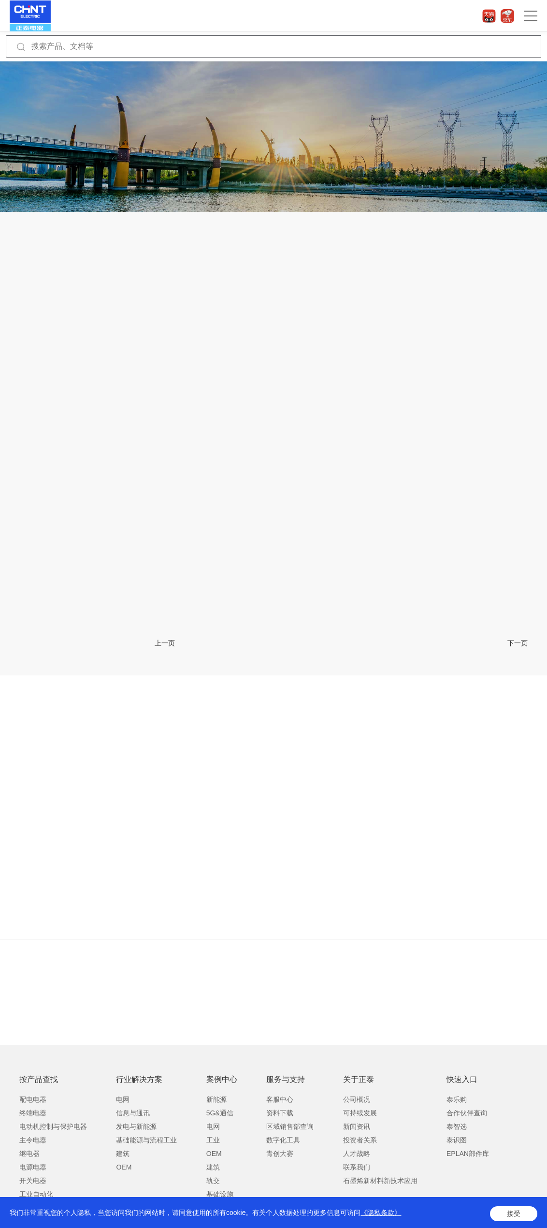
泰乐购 (456, 1099)
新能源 (216, 1099)
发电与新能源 (136, 1126)
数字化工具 (283, 1140)
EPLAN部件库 (467, 1153)
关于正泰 (358, 1079)
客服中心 (279, 1099)
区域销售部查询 (290, 1126)
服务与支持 (285, 1079)
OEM (123, 1167)
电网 (123, 1099)
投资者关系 (360, 1140)
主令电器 (32, 1140)
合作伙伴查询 (466, 1113)
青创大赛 (279, 1153)
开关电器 (32, 1180)
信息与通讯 (133, 1113)
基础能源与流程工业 (146, 1140)
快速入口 (461, 1079)
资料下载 (279, 1113)
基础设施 (219, 1194)
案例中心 (221, 1079)
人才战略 (356, 1153)
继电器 (29, 1153)
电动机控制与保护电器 (53, 1126)
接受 (513, 1214)
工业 (213, 1140)
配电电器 (32, 1099)
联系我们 (356, 1167)
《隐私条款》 (380, 1214)
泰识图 (456, 1140)
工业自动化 (36, 1194)
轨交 (213, 1180)
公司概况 (356, 1099)
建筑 (123, 1153)
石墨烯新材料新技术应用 (380, 1180)
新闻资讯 (356, 1126)
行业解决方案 (139, 1079)
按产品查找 (38, 1079)
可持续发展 (360, 1113)
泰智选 (456, 1126)
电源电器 (32, 1167)
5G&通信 (219, 1113)
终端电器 (32, 1113)
